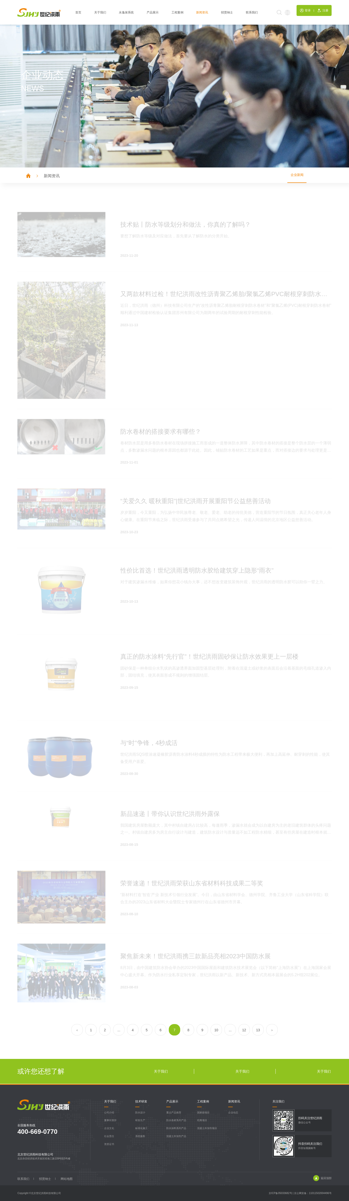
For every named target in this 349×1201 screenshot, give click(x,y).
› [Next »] (272, 1031)
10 (216, 1031)
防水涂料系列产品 (176, 1128)
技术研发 (141, 1101)
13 (258, 1031)
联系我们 (252, 13)
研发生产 (140, 1120)
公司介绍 (109, 1112)
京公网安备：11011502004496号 (312, 1193)
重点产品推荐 (173, 1112)
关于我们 (100, 13)
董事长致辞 (110, 1120)
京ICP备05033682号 (280, 1193)
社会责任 (109, 1136)
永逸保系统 (126, 13)
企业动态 (233, 1112)
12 (244, 1031)
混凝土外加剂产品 (176, 1136)
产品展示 (153, 13)
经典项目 (202, 1120)
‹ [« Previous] (77, 1031)
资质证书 (109, 1144)
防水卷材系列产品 (176, 1120)
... (118, 1031)
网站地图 (67, 1179)
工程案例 (177, 13)
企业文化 (109, 1128)
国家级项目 (203, 1112)
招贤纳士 (227, 13)
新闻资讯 (202, 13)
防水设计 (140, 1112)
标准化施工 (141, 1128)
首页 (78, 13)
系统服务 (140, 1136)
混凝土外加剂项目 (207, 1128)
